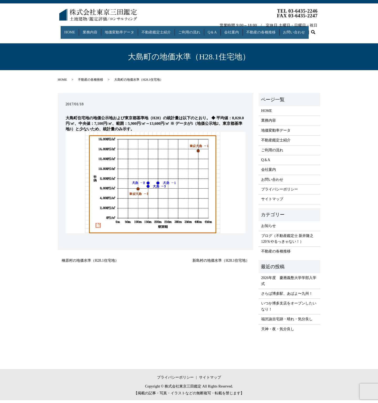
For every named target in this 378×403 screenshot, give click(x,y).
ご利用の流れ (193, 30)
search (64, 38)
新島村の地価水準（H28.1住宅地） (220, 263)
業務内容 (89, 30)
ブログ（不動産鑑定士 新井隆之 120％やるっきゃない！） (287, 241)
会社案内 (237, 30)
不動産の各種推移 (268, 30)
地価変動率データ (120, 30)
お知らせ (268, 229)
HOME (67, 30)
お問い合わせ (303, 30)
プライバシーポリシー (279, 192)
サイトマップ (272, 202)
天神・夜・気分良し (277, 332)
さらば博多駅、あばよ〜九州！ (287, 296)
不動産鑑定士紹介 (158, 30)
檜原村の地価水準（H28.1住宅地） (90, 263)
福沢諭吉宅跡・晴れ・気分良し (287, 322)
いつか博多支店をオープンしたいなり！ (288, 309)
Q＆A (217, 30)
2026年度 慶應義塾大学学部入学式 (288, 283)
